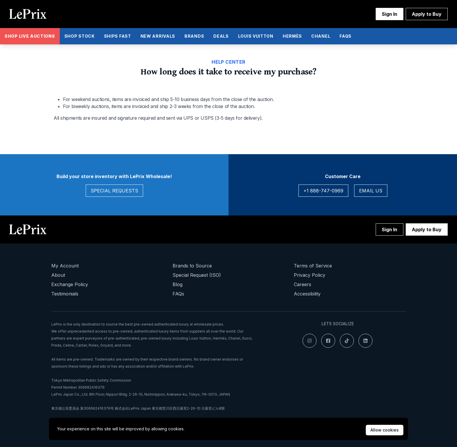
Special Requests (114, 191)
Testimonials (64, 294)
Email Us (370, 191)
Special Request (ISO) (197, 275)
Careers (302, 284)
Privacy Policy (309, 275)
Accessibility (307, 294)
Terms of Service (313, 266)
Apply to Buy (427, 14)
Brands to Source (192, 266)
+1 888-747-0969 (323, 191)
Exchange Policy (69, 284)
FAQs (178, 294)
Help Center (228, 62)
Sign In (389, 14)
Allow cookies (384, 429)
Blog (177, 284)
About (58, 275)
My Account (65, 266)
